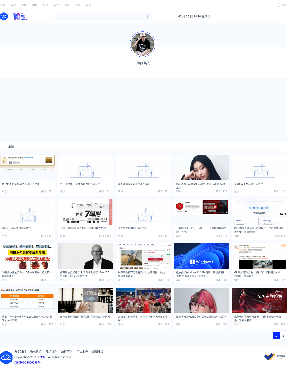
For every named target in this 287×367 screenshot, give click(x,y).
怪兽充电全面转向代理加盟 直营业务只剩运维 (85, 316)
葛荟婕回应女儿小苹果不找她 (134, 183)
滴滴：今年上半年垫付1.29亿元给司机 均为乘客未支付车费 (27, 318)
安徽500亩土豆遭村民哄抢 (248, 183)
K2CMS (42, 357)
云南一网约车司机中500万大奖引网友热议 (83, 228)
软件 (56, 5)
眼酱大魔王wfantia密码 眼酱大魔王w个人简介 (201, 316)
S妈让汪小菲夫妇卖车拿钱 (16, 228)
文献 (67, 5)
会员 (88, 5)
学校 (35, 5)
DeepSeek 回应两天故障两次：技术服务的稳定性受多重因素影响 (258, 229)
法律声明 (67, 351)
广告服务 (82, 351)
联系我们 (35, 351)
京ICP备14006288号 (27, 362)
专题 (77, 5)
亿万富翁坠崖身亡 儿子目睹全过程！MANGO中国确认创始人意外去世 (84, 273)
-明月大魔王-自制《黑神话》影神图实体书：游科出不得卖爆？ (258, 273)
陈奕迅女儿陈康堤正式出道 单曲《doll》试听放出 (200, 185)
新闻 (24, 5)
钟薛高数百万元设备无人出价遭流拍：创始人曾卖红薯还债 (142, 273)
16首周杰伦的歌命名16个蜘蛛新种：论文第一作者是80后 (27, 273)
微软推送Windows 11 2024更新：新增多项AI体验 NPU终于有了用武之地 (200, 273)
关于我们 (20, 351)
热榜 (45, 5)
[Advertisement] (143, 109)
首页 (3, 5)
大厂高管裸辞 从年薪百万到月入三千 (80, 183)
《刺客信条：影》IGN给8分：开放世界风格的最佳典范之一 (201, 229)
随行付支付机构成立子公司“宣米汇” (21, 183)
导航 (13, 5)
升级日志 (51, 351)
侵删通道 (98, 351)
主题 (11, 146)
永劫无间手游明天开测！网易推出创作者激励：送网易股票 (257, 318)
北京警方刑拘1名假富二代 (132, 228)
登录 (284, 5)
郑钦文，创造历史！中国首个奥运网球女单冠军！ (142, 318)
